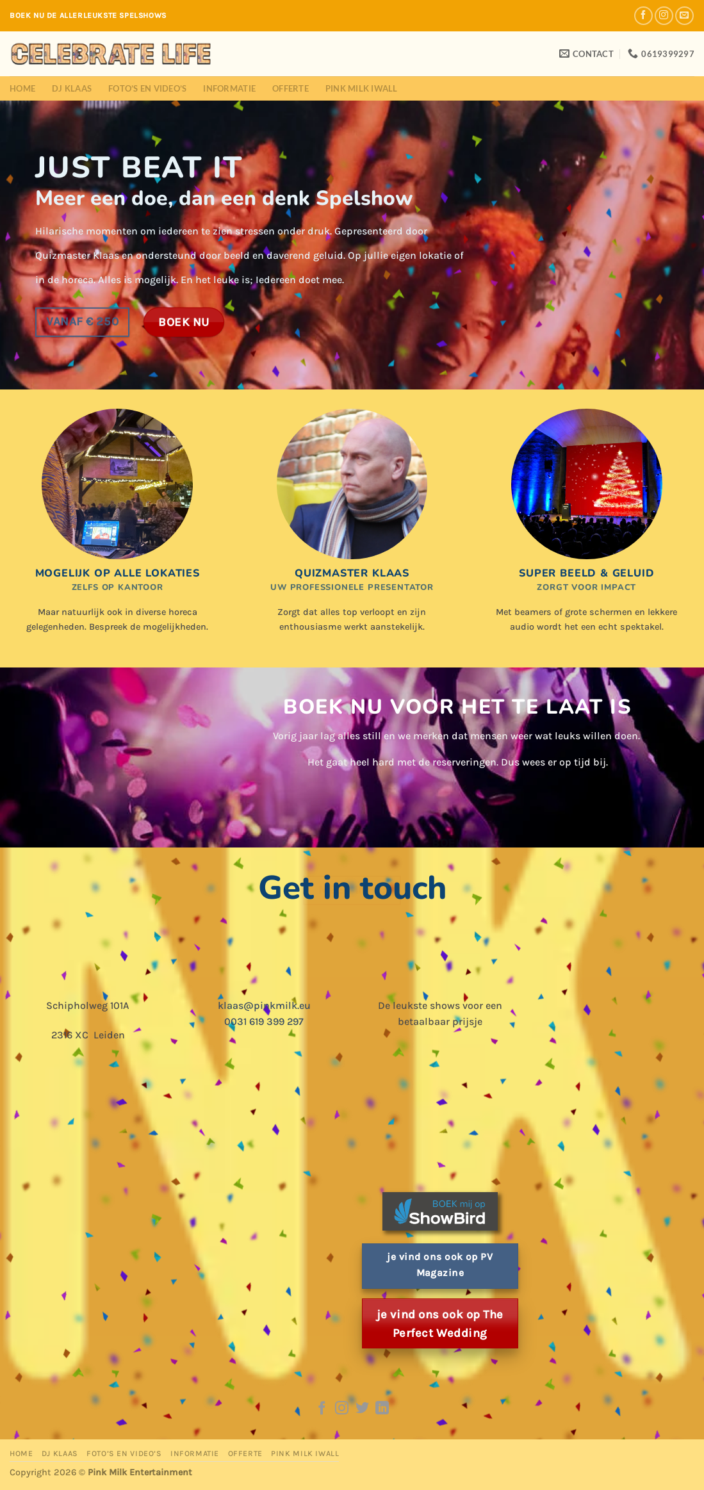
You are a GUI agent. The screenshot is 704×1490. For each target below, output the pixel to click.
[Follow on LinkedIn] (382, 1409)
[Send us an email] (684, 15)
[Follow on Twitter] (362, 1409)
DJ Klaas (72, 88)
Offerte (290, 88)
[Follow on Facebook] (643, 15)
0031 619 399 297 (264, 1021)
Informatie (229, 88)
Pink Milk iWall (361, 88)
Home (22, 88)
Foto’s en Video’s (147, 88)
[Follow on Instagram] (664, 15)
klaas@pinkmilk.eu (264, 1005)
